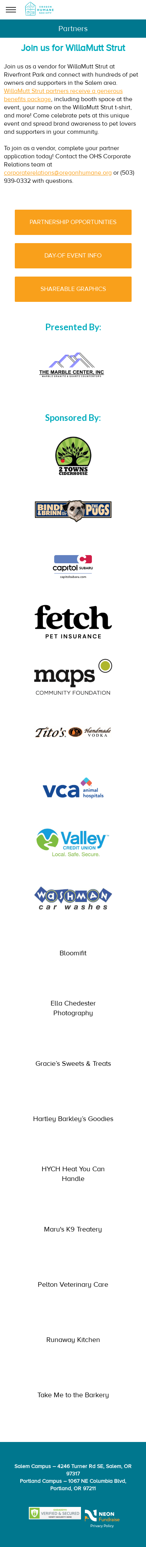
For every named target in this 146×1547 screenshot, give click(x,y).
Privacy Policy (102, 1525)
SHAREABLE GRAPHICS (73, 289)
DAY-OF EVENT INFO (73, 255)
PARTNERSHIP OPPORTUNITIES (73, 222)
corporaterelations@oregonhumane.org (58, 173)
